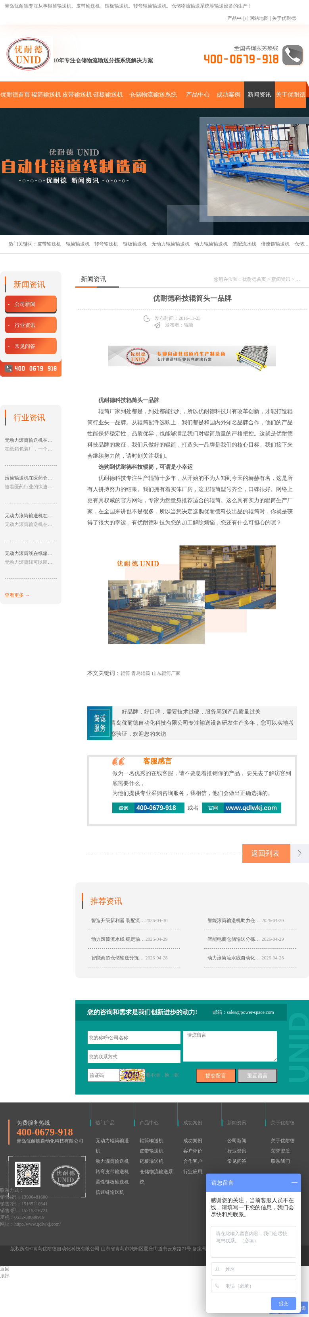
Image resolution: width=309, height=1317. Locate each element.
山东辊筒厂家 (166, 673)
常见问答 (236, 1161)
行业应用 (192, 1171)
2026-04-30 (157, 920)
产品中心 (236, 18)
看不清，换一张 (162, 1075)
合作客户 (192, 1161)
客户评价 (192, 1151)
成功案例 (228, 94)
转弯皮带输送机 (112, 1171)
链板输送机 (108, 94)
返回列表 (265, 853)
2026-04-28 (157, 958)
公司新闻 (236, 1140)
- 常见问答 (21, 346)
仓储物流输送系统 (153, 94)
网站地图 (259, 18)
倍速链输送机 (275, 244)
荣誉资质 (280, 1151)
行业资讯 (236, 1151)
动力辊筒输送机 (211, 244)
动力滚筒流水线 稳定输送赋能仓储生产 (132, 939)
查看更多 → (17, 595)
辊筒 (153, 478)
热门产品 (105, 1123)
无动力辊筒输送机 (171, 244)
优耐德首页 (15, 94)
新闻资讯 (259, 94)
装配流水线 (244, 244)
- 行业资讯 (21, 325)
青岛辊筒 (140, 673)
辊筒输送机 (46, 94)
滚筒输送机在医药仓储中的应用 (38, 478)
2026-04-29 (157, 939)
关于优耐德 (284, 18)
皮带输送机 (77, 94)
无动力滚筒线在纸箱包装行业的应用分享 (47, 553)
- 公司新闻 (21, 304)
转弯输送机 (106, 244)
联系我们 (280, 1161)
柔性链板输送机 (112, 1182)
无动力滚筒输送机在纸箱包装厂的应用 (45, 440)
